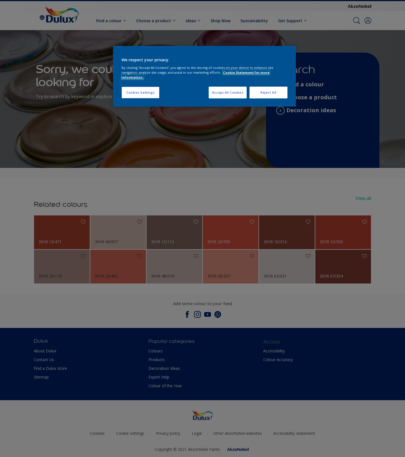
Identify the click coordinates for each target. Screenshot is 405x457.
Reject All (268, 92)
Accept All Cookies (227, 92)
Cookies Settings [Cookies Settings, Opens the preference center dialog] (140, 92)
